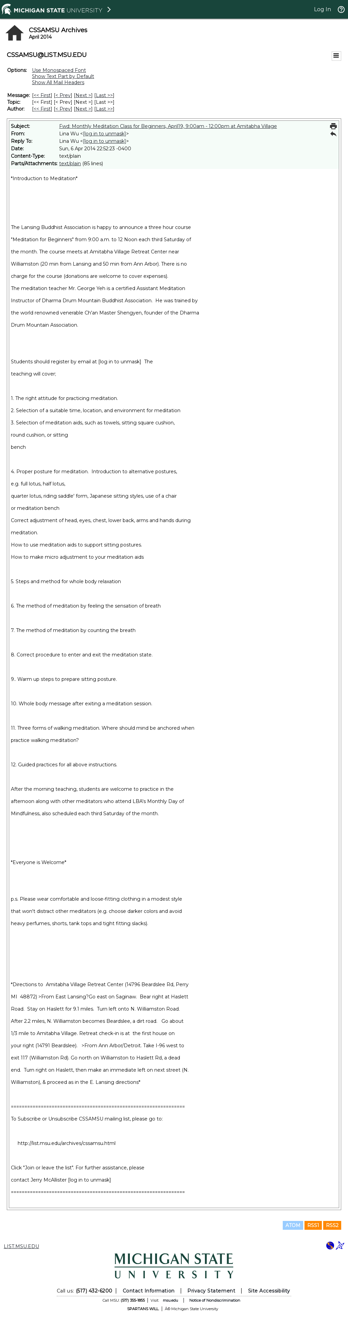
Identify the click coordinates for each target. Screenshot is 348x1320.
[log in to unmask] (104, 134)
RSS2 (332, 1225)
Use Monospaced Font (59, 70)
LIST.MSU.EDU (21, 1246)
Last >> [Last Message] (104, 95)
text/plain (70, 163)
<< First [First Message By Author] (42, 109)
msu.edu (170, 1300)
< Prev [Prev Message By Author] (63, 109)
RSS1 (313, 1225)
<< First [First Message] (42, 95)
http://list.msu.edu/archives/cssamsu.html (67, 1143)
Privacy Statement (211, 1291)
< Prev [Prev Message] (63, 95)
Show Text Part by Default (63, 76)
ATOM (292, 1225)
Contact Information (149, 1291)
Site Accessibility (269, 1291)
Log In (322, 9)
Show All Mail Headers (58, 82)
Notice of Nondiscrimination (214, 1300)
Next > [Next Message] (83, 95)
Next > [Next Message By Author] (83, 109)
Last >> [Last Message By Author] (104, 109)
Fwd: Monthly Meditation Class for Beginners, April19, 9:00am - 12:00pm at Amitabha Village (168, 126)
